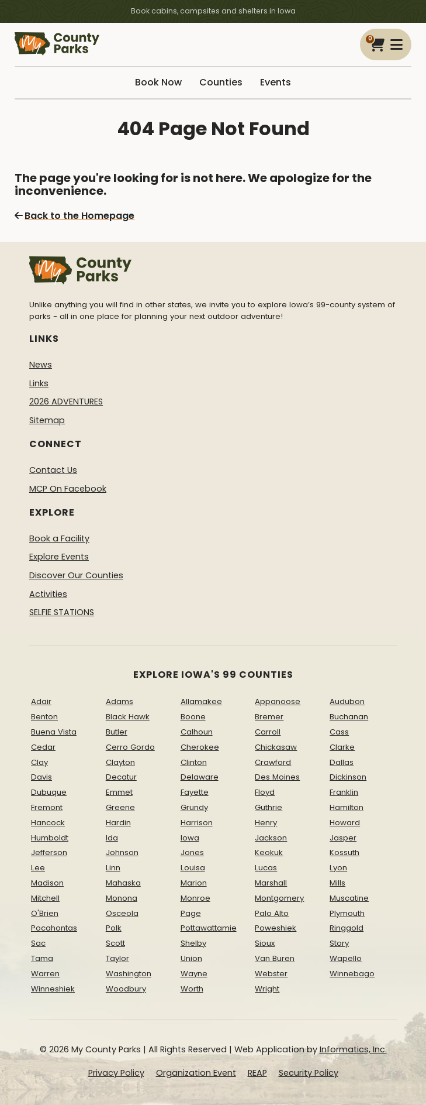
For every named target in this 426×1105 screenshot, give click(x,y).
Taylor (117, 958)
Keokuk (269, 852)
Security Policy (308, 1073)
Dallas (342, 762)
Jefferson (49, 852)
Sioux (265, 943)
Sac (38, 943)
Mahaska (123, 882)
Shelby (193, 943)
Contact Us (53, 470)
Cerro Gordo (130, 747)
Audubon (347, 701)
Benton (44, 716)
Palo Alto (272, 913)
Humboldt (49, 837)
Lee (38, 867)
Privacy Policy (116, 1073)
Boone (193, 716)
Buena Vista (54, 731)
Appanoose (277, 701)
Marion (194, 882)
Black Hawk (128, 716)
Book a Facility (59, 538)
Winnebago (352, 973)
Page (191, 913)
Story (339, 943)
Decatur (121, 777)
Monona (121, 898)
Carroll (267, 731)
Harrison (197, 822)
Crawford (273, 762)
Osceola (122, 913)
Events (275, 82)
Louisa (193, 867)
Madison (47, 882)
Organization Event (196, 1073)
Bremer (269, 716)
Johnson (122, 852)
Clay (39, 762)
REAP (257, 1073)
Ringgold (346, 928)
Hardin (118, 822)
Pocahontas (54, 928)
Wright (267, 988)
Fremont (47, 807)
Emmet (119, 792)
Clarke (342, 747)
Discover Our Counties (76, 575)
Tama (42, 958)
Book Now (158, 82)
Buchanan (349, 716)
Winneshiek (53, 988)
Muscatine (349, 898)
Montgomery (279, 898)
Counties (221, 82)
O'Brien (44, 913)
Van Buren (275, 958)
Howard (345, 822)
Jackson (271, 837)
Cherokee (200, 747)
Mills (337, 882)
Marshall (271, 882)
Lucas (266, 867)
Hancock (48, 822)
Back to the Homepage (74, 215)
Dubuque (49, 792)
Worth (192, 988)
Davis (41, 777)
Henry (266, 822)
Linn (113, 867)
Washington (128, 973)
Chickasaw (276, 747)
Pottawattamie (209, 928)
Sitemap (47, 420)
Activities (48, 594)
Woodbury (126, 988)
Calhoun (197, 731)
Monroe (195, 898)
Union (191, 958)
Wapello (346, 958)
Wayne (194, 973)
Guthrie (268, 807)
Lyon (338, 867)
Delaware (200, 777)
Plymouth (347, 913)
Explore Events (59, 556)
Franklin (344, 792)
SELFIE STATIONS (61, 612)
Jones (192, 852)
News (40, 364)
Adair (41, 701)
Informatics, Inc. (353, 1049)
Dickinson (348, 777)
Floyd (265, 792)
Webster (271, 973)
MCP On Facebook (67, 489)
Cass (339, 731)
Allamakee (201, 701)
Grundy (194, 807)
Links (39, 383)
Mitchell (45, 898)
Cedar (43, 747)
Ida (112, 837)
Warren (45, 973)
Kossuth (344, 852)
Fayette (195, 792)
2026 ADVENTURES (66, 401)
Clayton (120, 762)
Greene (120, 807)
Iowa (190, 837)
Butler (116, 731)
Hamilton (346, 807)
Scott (115, 943)
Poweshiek (275, 928)
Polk (114, 928)
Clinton (194, 762)
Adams (119, 701)
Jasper (343, 837)
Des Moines (277, 777)
